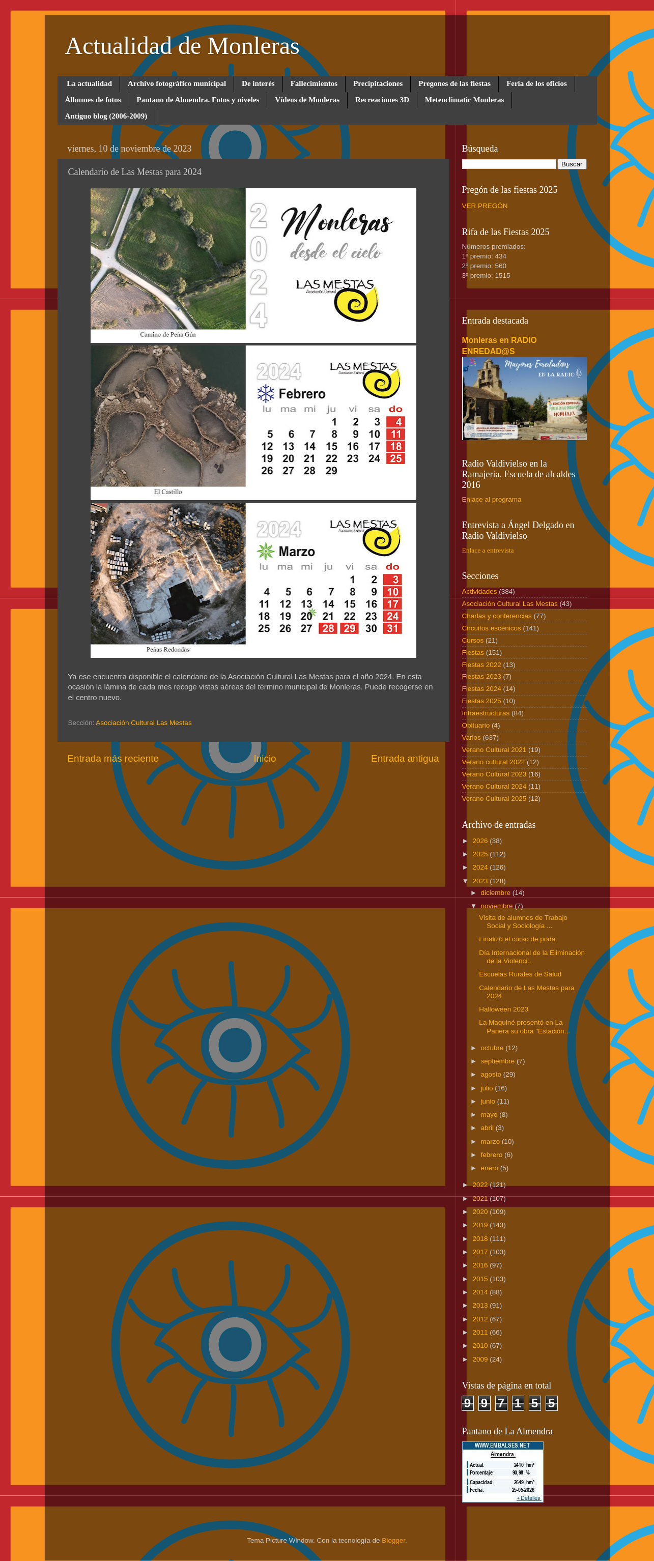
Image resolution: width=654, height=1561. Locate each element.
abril (488, 1128)
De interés (258, 83)
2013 (481, 1305)
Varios (471, 737)
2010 (481, 1345)
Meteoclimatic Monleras (464, 100)
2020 (481, 1212)
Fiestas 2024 (481, 688)
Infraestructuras (486, 713)
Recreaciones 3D (382, 100)
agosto (492, 1074)
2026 (481, 841)
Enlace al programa (492, 499)
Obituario (476, 725)
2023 (481, 881)
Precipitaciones (378, 83)
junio (489, 1101)
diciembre (497, 893)
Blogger (393, 1540)
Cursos (473, 640)
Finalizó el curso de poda (517, 939)
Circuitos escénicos (491, 628)
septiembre (499, 1061)
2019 (481, 1225)
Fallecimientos (314, 83)
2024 (481, 867)
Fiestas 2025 (481, 701)
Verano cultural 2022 (493, 762)
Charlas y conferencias (497, 616)
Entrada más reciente (113, 758)
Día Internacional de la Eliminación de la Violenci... (532, 957)
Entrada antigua (405, 758)
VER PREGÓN (485, 206)
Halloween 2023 (503, 1009)
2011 (481, 1332)
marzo (491, 1141)
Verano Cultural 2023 (494, 774)
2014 (481, 1292)
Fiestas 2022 (481, 665)
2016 (481, 1265)
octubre (493, 1048)
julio (488, 1088)
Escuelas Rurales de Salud (520, 974)
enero (490, 1168)
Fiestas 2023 (481, 676)
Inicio (265, 758)
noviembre (498, 906)
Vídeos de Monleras (307, 100)
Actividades (479, 591)
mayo (490, 1114)
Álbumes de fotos (93, 100)
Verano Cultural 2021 (494, 750)
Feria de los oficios (536, 83)
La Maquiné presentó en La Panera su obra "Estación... (524, 1026)
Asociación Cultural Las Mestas (143, 723)
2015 (481, 1279)
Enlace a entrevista (488, 550)
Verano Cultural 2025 (494, 798)
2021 (481, 1198)
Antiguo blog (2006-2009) (106, 116)
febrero (493, 1155)
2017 (481, 1252)
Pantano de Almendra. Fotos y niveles (198, 100)
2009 (481, 1359)
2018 (481, 1238)
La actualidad (89, 83)
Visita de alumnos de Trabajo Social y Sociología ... (523, 922)
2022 (481, 1185)
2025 (481, 854)
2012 (481, 1319)
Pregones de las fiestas (454, 83)
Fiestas (473, 652)
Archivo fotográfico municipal (177, 83)
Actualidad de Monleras (182, 45)
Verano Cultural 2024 (494, 786)
